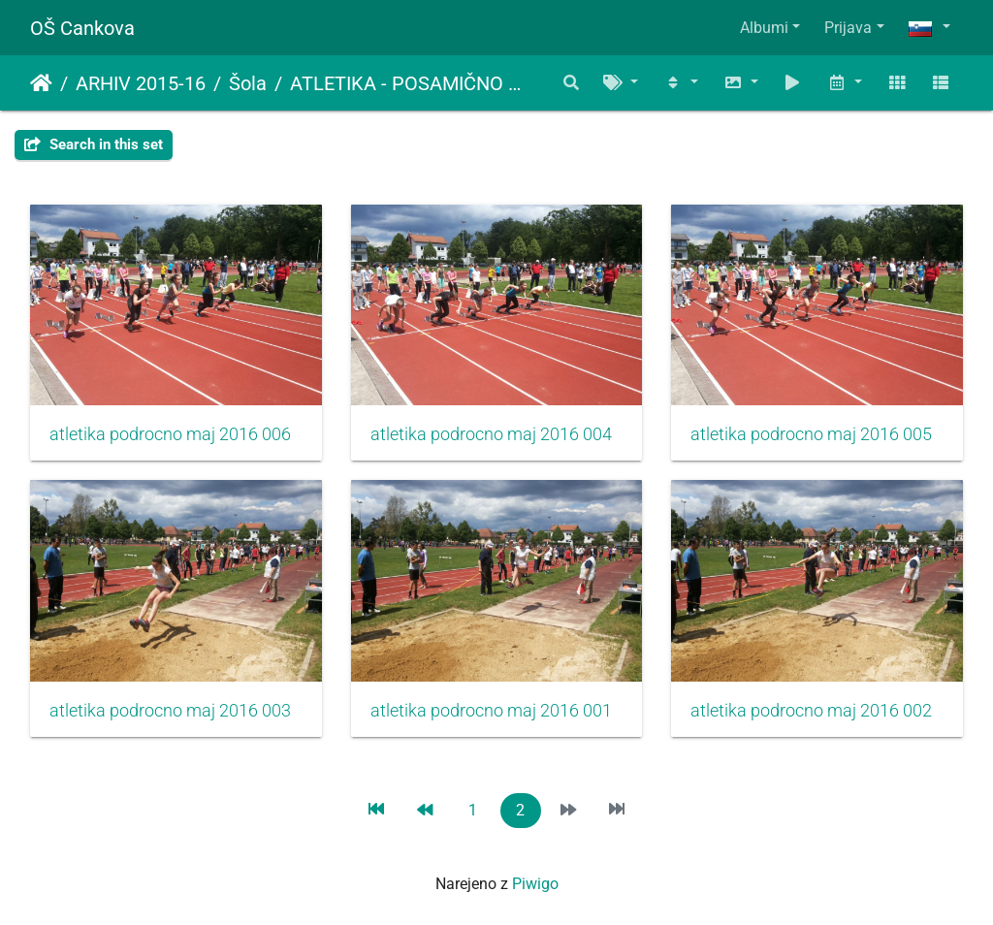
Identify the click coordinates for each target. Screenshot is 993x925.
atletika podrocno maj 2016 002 (811, 710)
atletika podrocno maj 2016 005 (811, 434)
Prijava (848, 27)
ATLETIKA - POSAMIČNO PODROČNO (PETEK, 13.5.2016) (409, 83)
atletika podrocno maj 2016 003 (170, 710)
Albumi (764, 27)
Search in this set (93, 144)
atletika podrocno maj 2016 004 (491, 434)
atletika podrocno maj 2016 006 (170, 434)
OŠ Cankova (82, 28)
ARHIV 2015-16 (141, 83)
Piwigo (535, 884)
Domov (41, 83)
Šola (248, 83)
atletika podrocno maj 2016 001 (491, 710)
